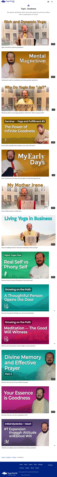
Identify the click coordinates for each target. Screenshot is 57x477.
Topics (14, 457)
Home (3, 457)
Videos (31, 464)
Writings (40, 464)
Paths (25, 464)
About (32, 468)
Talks (35, 464)
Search (37, 468)
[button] (48, 1)
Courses (22, 468)
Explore (8, 457)
